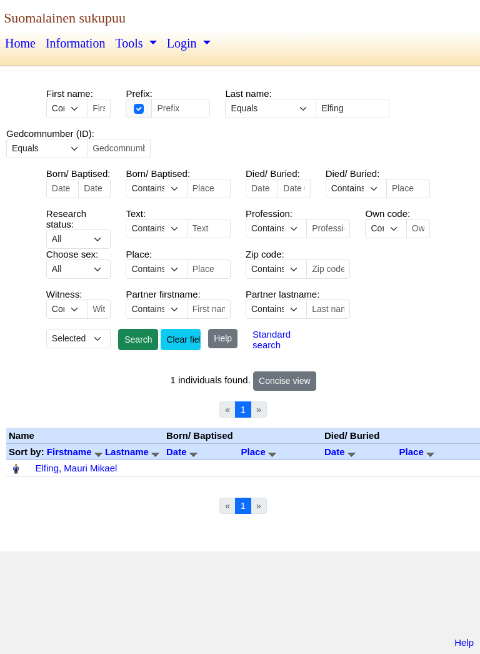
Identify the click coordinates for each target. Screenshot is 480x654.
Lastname (132, 451)
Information (76, 43)
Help (223, 338)
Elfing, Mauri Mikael (77, 468)
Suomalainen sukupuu (65, 18)
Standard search (271, 339)
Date (182, 451)
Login (183, 43)
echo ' (156, 228)
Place (258, 451)
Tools (130, 43)
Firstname (76, 451)
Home (20, 43)
